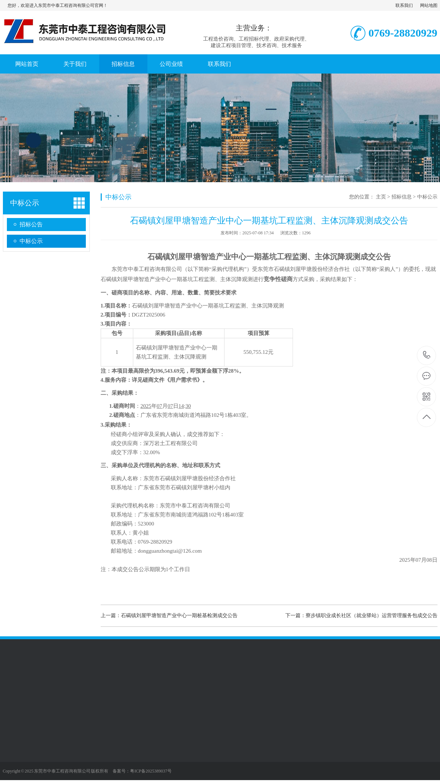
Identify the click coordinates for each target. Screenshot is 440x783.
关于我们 (75, 64)
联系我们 (404, 5)
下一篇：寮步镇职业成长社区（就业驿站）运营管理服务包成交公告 (361, 615)
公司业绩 (171, 64)
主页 (381, 197)
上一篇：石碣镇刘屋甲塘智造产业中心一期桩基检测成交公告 (169, 615)
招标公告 (31, 224)
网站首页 (26, 64)
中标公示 (24, 203)
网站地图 (428, 5)
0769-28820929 (426, 355)
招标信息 (123, 64)
